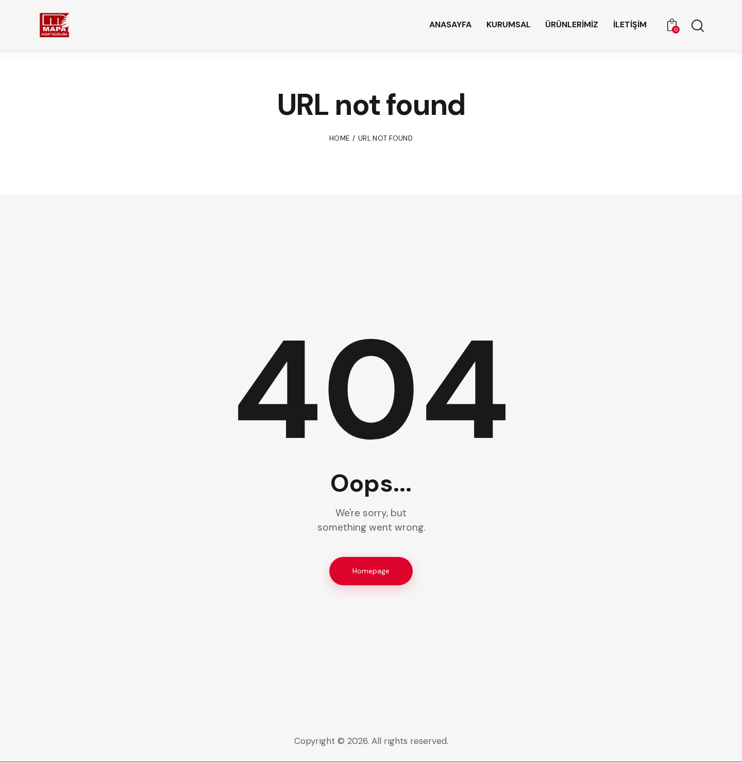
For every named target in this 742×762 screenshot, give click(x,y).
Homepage (371, 570)
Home (339, 138)
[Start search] (696, 26)
